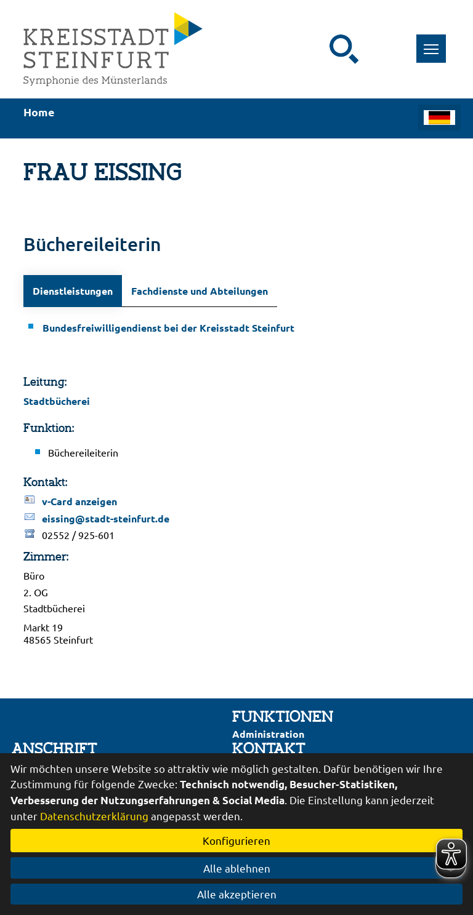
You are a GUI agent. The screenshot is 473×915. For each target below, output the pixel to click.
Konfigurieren (236, 840)
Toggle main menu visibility (435, 42)
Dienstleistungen (73, 290)
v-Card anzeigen (79, 501)
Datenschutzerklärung (94, 815)
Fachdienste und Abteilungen (199, 290)
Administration (268, 733)
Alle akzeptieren (237, 893)
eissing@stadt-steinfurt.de (105, 518)
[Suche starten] (344, 49)
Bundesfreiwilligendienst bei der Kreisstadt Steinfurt (168, 327)
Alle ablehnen (236, 867)
